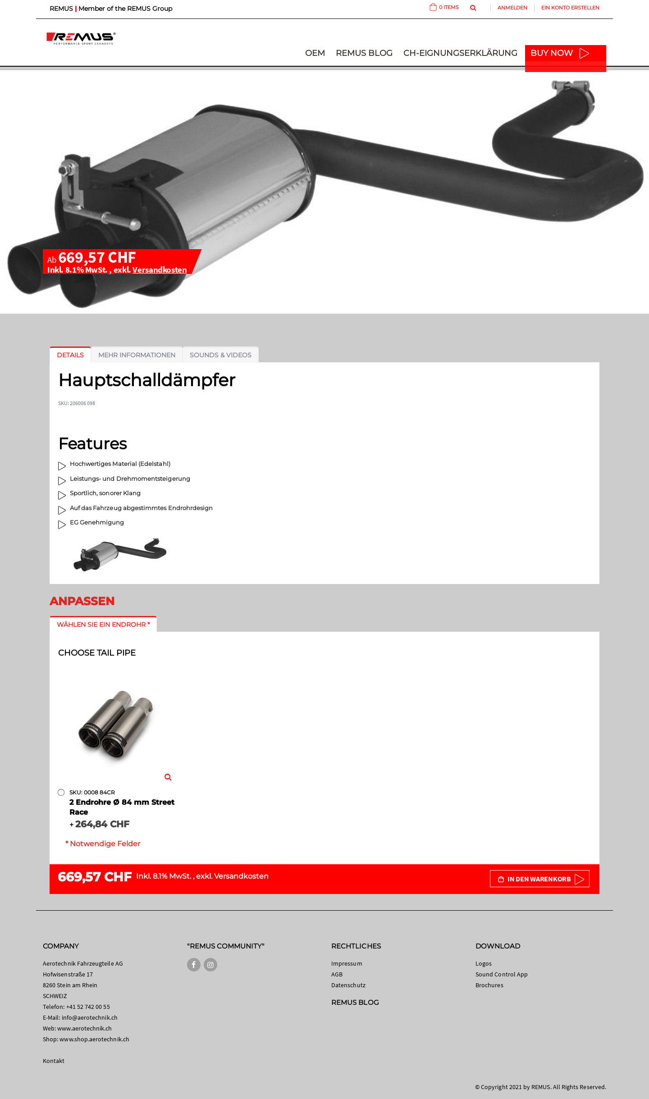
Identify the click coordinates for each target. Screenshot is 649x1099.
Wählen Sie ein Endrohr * (103, 624)
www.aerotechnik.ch (84, 1028)
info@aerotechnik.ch (90, 1017)
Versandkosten (160, 269)
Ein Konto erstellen (570, 8)
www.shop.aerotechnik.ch (94, 1039)
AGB (337, 974)
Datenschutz (348, 985)
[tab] (70, 355)
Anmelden (512, 8)
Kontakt (53, 1061)
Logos (483, 963)
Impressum (346, 963)
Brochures (489, 985)
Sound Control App (501, 974)
